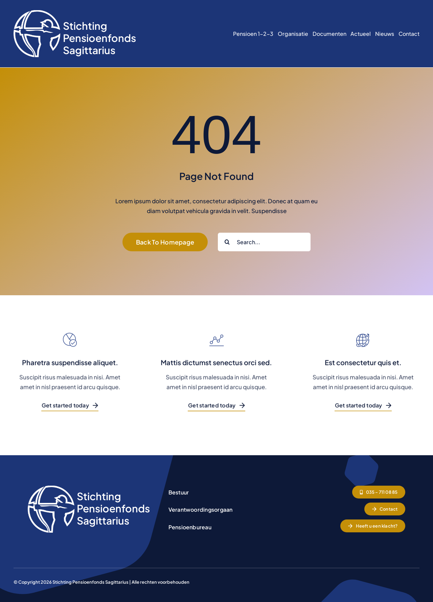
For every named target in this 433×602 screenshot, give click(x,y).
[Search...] (264, 242)
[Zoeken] (227, 242)
